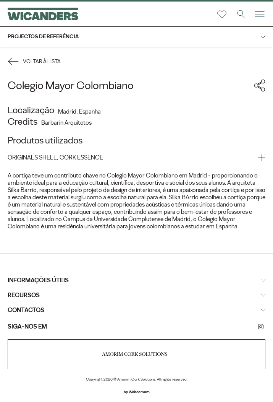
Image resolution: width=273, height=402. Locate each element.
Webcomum (139, 391)
